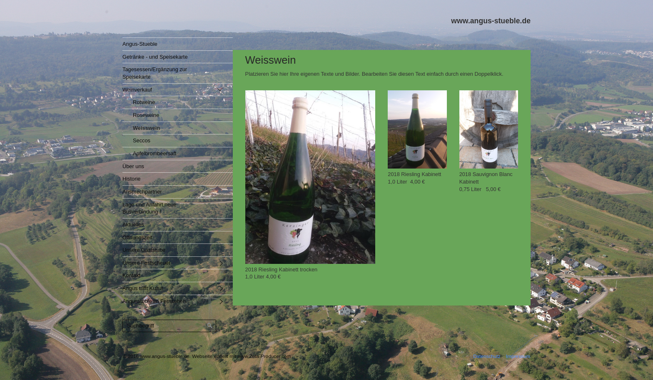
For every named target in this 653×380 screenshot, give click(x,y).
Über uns (133, 166)
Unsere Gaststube (143, 250)
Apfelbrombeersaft (155, 153)
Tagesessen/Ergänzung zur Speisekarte (154, 73)
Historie (131, 179)
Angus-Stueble (139, 44)
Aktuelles (133, 224)
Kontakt (131, 275)
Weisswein (146, 128)
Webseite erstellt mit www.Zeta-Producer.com (241, 356)
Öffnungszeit (137, 237)
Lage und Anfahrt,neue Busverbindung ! (149, 208)
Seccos (141, 140)
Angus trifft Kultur (142, 288)
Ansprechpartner (142, 192)
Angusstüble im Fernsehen (154, 301)
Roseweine (146, 115)
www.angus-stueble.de (491, 21)
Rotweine (144, 102)
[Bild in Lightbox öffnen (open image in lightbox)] (310, 177)
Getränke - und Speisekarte (155, 57)
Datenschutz (486, 356)
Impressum (518, 356)
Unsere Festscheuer (146, 263)
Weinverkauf (137, 90)
